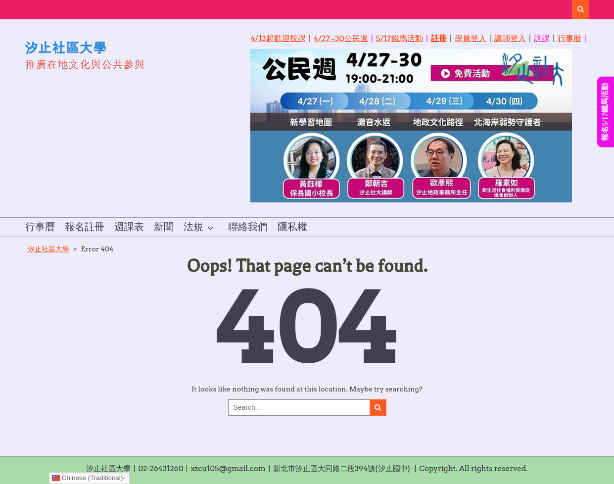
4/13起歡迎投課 (278, 38)
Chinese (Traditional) (87, 478)
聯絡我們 (248, 227)
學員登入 (470, 38)
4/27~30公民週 (341, 38)
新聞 (164, 227)
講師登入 (510, 38)
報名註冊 (84, 227)
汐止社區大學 (66, 47)
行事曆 (569, 38)
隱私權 (292, 227)
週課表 (129, 227)
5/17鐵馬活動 (399, 38)
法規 (193, 227)
